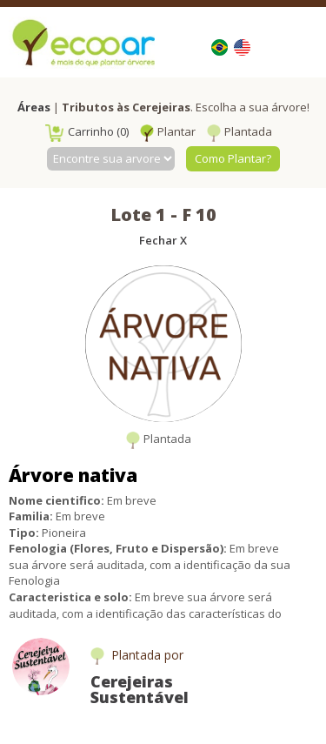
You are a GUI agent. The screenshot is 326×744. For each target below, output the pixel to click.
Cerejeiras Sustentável (139, 689)
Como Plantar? (233, 158)
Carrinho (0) (87, 131)
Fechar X (163, 240)
